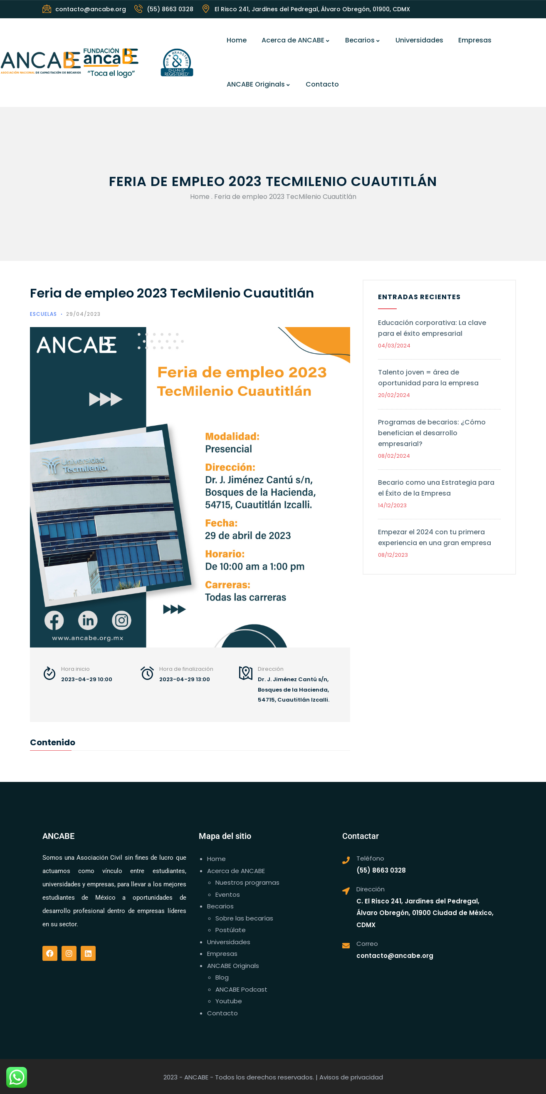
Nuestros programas (247, 882)
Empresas (475, 40)
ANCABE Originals (259, 84)
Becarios (362, 40)
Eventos (227, 894)
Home (237, 40)
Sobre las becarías (244, 918)
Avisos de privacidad (351, 1077)
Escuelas (43, 314)
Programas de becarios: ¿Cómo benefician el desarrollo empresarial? (432, 433)
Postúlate (230, 929)
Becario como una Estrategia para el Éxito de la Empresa (436, 488)
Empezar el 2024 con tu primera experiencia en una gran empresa (435, 537)
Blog (222, 977)
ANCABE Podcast (241, 989)
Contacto (322, 84)
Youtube (228, 1001)
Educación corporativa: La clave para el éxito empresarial (432, 328)
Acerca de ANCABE (296, 40)
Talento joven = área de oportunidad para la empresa (428, 377)
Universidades (419, 40)
